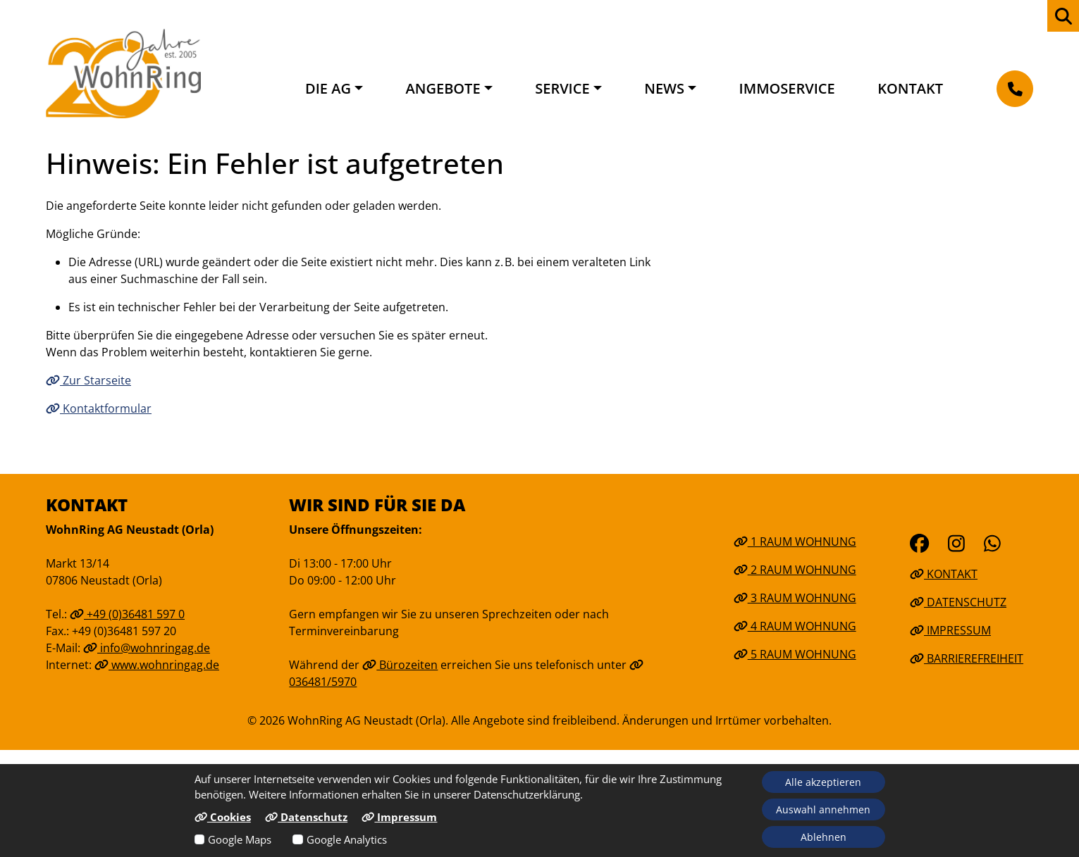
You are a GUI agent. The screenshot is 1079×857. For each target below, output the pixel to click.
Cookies (223, 817)
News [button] (664, 88)
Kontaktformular (99, 408)
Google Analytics (347, 839)
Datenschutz (958, 602)
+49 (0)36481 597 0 (127, 614)
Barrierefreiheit (966, 658)
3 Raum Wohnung (795, 598)
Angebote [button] (443, 88)
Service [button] (562, 88)
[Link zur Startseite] (123, 73)
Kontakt (910, 88)
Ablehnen (823, 837)
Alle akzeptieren (823, 782)
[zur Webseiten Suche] (1063, 16)
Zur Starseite (88, 380)
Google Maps (239, 839)
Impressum (950, 630)
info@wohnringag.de (146, 648)
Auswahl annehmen (823, 809)
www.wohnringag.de (156, 665)
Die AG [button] (328, 88)
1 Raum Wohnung (795, 541)
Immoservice (787, 88)
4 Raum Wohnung (795, 626)
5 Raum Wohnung (795, 654)
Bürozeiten (400, 665)
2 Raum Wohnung (795, 569)
